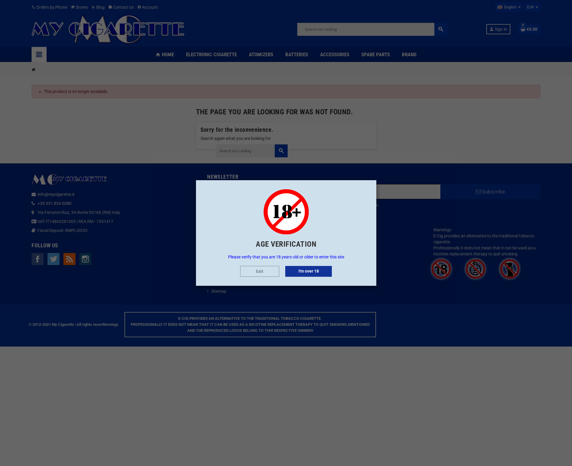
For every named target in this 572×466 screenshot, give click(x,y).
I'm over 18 (308, 271)
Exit (259, 271)
